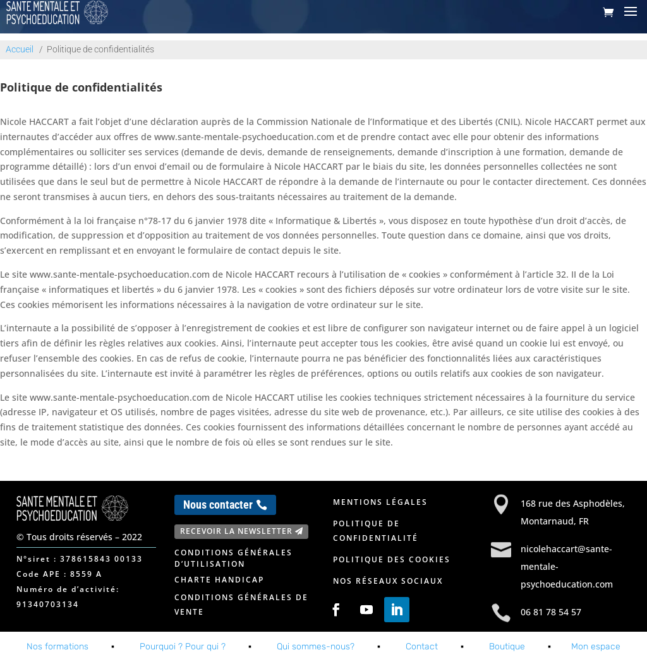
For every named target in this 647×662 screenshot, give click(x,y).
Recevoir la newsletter (236, 531)
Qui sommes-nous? (315, 646)
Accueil (19, 49)
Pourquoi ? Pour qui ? (183, 646)
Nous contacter (218, 504)
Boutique (507, 646)
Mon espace (595, 646)
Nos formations (57, 646)
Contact (422, 646)
